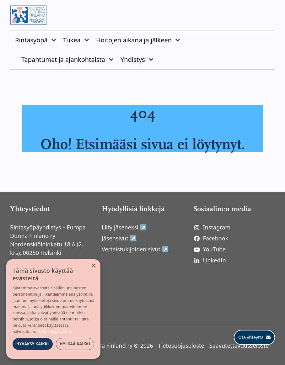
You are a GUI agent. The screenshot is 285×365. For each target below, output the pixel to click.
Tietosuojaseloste (181, 345)
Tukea (72, 40)
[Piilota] (53, 40)
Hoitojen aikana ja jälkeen (134, 40)
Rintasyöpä (31, 40)
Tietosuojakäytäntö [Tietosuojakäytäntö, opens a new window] (55, 331)
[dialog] (53, 309)
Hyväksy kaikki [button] (32, 343)
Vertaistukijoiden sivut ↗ (142, 249)
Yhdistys (133, 59)
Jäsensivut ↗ (142, 238)
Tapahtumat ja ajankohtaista (63, 59)
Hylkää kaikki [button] (75, 343)
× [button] (93, 266)
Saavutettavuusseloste (239, 345)
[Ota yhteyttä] (254, 337)
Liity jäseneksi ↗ (142, 227)
